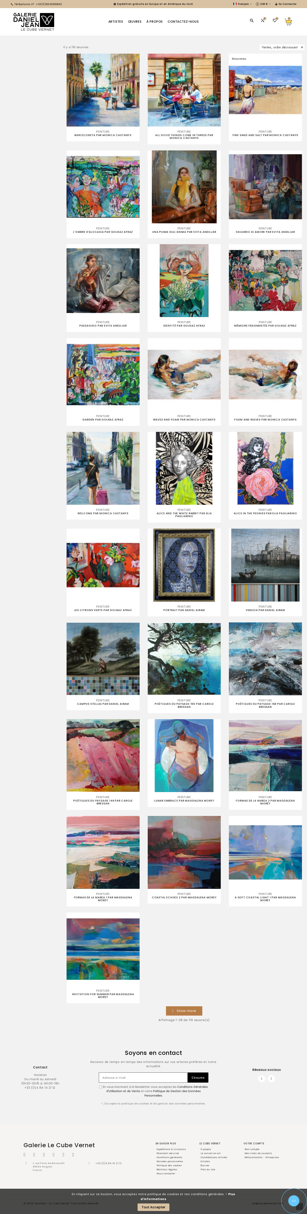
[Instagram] (271, 1078)
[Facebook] (261, 1078)
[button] (184, 1011)
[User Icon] (286, 4)
